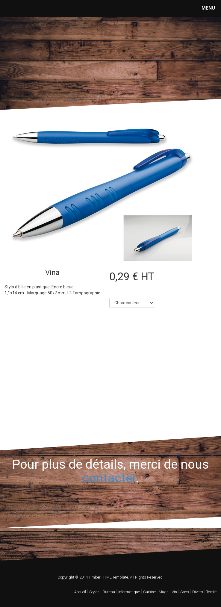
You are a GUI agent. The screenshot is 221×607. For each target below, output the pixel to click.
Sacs (184, 592)
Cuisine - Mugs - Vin (160, 592)
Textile (211, 592)
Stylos (94, 592)
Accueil (80, 592)
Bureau (109, 592)
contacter (109, 478)
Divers (197, 592)
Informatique (129, 592)
